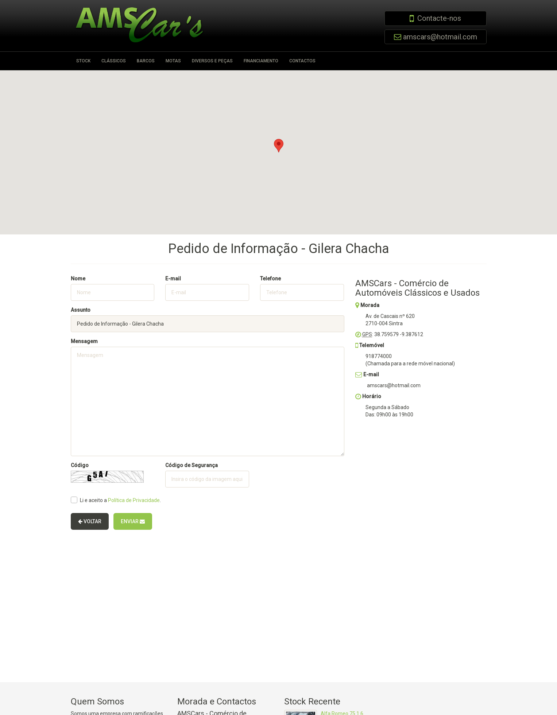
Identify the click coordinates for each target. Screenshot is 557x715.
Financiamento (261, 60)
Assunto (80, 310)
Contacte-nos (439, 18)
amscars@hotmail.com (440, 36)
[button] (278, 145)
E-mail (173, 278)
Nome (78, 278)
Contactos (302, 60)
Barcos (146, 60)
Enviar (133, 521)
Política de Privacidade (134, 500)
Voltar (89, 521)
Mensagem (84, 341)
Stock (83, 60)
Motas (173, 60)
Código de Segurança (191, 465)
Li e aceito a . (116, 500)
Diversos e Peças (212, 60)
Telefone (270, 278)
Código (80, 465)
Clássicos (113, 60)
